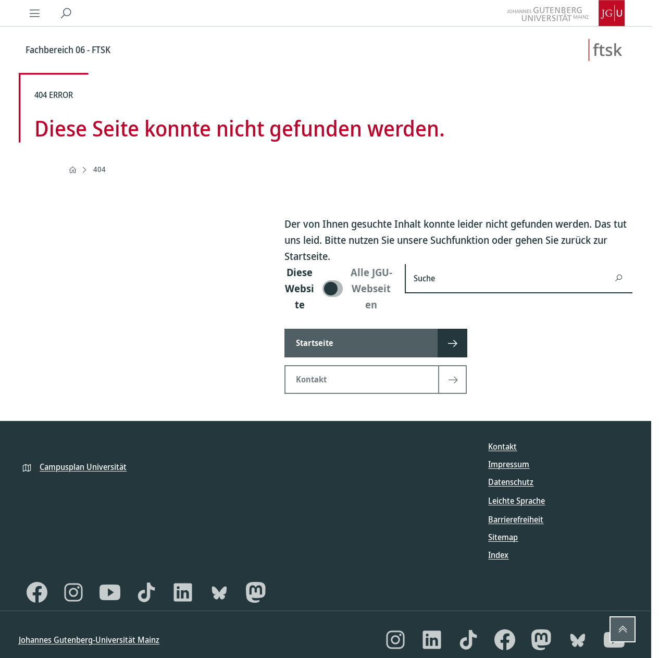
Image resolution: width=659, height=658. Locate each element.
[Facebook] (37, 592)
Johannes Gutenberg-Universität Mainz (89, 639)
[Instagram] (73, 592)
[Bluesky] (219, 592)
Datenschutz (510, 482)
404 (99, 169)
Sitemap (503, 537)
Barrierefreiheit (515, 519)
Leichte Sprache (516, 500)
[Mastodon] (255, 592)
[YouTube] (110, 592)
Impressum (508, 464)
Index (498, 555)
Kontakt (502, 446)
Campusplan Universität (83, 467)
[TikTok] (146, 592)
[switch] (338, 288)
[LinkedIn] (182, 592)
